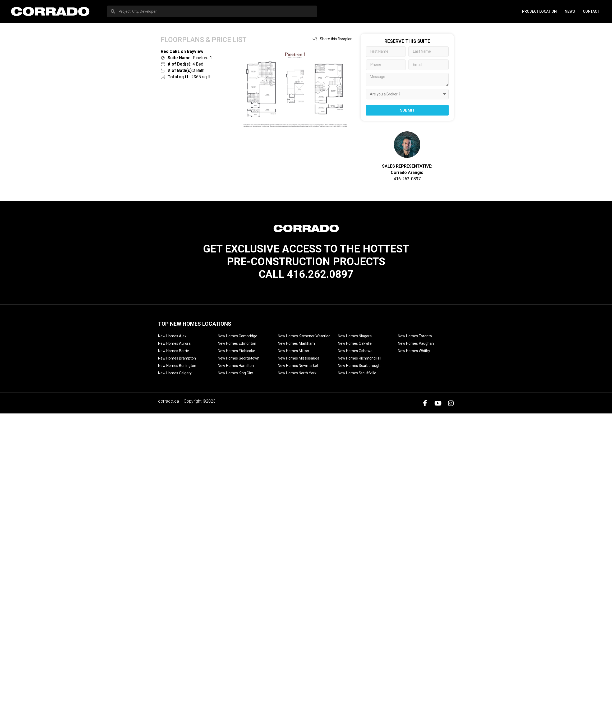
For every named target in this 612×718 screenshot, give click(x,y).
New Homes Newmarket (298, 365)
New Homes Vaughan (416, 343)
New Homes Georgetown (238, 358)
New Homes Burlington (177, 365)
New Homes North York (297, 373)
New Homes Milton (293, 351)
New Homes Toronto (415, 336)
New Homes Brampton (177, 358)
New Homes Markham (296, 343)
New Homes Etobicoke (236, 351)
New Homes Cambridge (237, 336)
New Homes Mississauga (298, 358)
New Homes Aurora (174, 343)
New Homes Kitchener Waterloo (304, 336)
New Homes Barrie (173, 351)
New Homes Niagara (355, 336)
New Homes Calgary (175, 373)
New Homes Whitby (414, 351)
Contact (591, 11)
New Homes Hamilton (236, 365)
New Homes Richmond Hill (359, 358)
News (570, 11)
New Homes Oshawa (355, 351)
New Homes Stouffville (357, 373)
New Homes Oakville (355, 343)
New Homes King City (235, 373)
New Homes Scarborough (359, 365)
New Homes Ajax (172, 336)
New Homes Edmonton (237, 343)
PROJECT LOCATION (539, 11)
